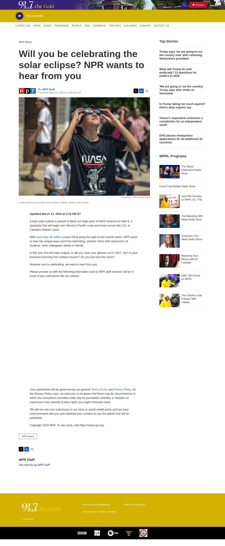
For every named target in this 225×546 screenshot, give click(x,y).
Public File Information (134, 511)
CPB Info (115, 32)
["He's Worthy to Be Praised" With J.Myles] (169, 307)
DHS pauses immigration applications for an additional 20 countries (180, 146)
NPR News (25, 48)
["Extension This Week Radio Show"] (169, 247)
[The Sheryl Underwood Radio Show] (169, 178)
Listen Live (23, 32)
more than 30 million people (53, 243)
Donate (201, 8)
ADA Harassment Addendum (96, 511)
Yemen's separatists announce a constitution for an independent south (181, 128)
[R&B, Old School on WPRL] (169, 287)
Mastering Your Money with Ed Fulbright (189, 266)
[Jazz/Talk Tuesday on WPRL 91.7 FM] (169, 208)
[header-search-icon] (185, 8)
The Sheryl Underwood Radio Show (191, 176)
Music (48, 32)
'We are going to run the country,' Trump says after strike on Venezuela (181, 97)
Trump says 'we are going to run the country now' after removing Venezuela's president (180, 62)
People (77, 32)
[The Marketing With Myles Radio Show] (169, 228)
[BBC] (82, 540)
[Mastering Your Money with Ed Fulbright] (169, 267)
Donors (145, 32)
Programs (62, 32)
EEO (87, 32)
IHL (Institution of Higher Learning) (99, 518)
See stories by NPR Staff (34, 472)
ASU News (130, 32)
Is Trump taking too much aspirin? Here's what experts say (182, 112)
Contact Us (161, 32)
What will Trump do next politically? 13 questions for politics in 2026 (178, 79)
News (37, 32)
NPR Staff (48, 96)
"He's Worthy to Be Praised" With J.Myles (191, 305)
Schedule (99, 32)
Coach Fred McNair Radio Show (177, 193)
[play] (19, 23)
